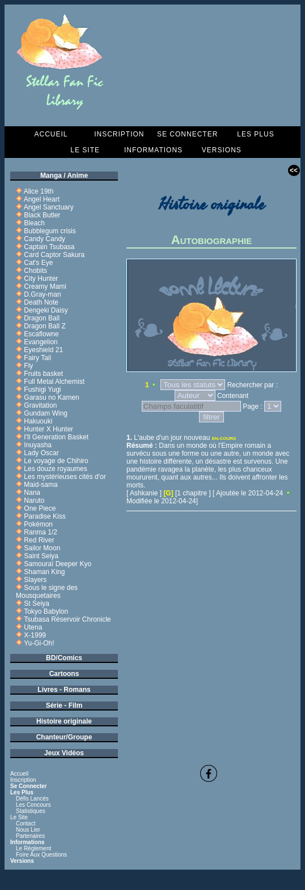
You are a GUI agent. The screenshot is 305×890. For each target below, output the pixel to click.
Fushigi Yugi (42, 389)
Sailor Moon (42, 548)
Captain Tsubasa (49, 247)
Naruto (34, 500)
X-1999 (35, 635)
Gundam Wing (45, 413)
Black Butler (42, 215)
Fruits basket (43, 374)
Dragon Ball (42, 318)
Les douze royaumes (55, 469)
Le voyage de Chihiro (56, 461)
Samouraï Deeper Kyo (57, 564)
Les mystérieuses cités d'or (64, 477)
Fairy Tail (37, 358)
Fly (28, 366)
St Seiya (36, 603)
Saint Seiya (41, 556)
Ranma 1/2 (40, 532)
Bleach (34, 223)
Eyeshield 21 (43, 350)
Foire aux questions (41, 855)
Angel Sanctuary (49, 207)
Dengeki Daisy (45, 310)
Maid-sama (40, 485)
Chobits (35, 271)
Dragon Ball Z (44, 326)
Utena (33, 627)
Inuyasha (38, 445)
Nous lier (28, 830)
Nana (32, 493)
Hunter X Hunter (48, 429)
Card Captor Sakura (54, 255)
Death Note (41, 302)
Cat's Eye (38, 263)
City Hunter (41, 279)
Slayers (35, 580)
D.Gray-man (42, 294)
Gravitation (40, 405)
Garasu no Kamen (51, 397)
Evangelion (40, 342)
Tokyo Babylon (46, 611)
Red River (39, 540)
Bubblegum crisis (49, 231)
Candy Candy (44, 239)
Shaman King (44, 572)
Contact (25, 823)
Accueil (50, 134)
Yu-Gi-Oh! (39, 643)
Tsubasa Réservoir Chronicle (67, 619)
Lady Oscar (41, 453)
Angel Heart (42, 199)
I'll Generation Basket (56, 437)
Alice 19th (39, 191)
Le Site (85, 150)
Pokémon (38, 524)
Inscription (119, 134)
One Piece (40, 508)
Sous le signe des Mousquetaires (47, 592)
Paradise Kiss (44, 516)
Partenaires (30, 836)
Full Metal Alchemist (54, 382)
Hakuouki (38, 421)
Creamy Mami (45, 286)
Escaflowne (41, 334)
